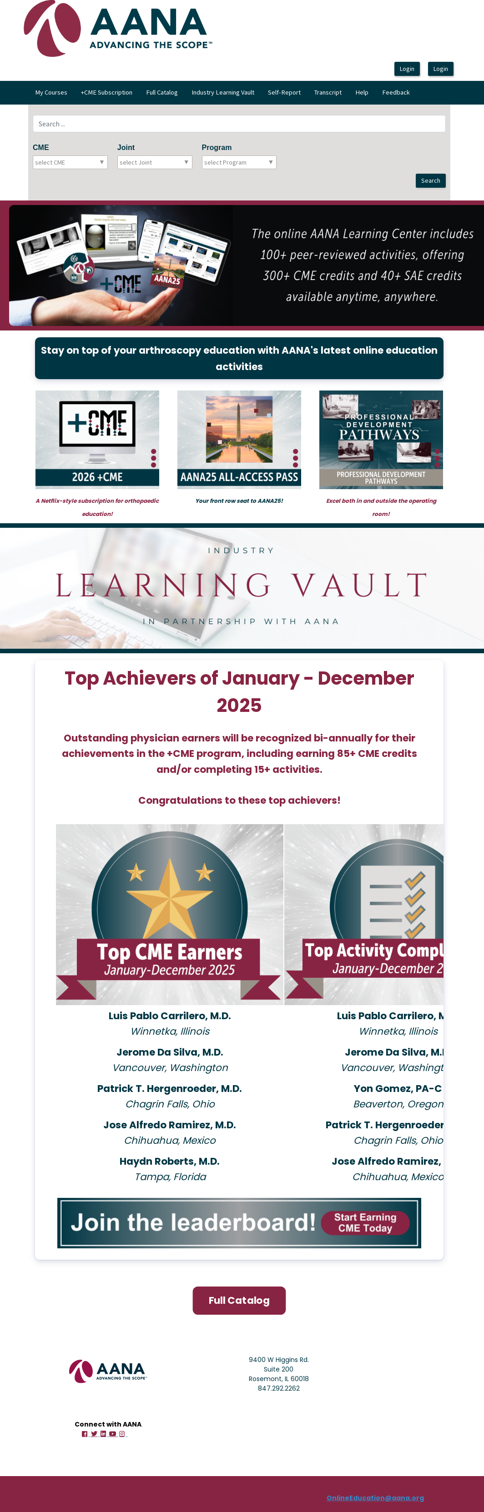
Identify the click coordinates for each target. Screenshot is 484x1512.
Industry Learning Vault (223, 92)
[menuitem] (51, 93)
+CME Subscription (106, 92)
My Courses (51, 92)
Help (361, 92)
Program (217, 147)
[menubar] (222, 93)
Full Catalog (162, 92)
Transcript (328, 92)
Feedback (396, 92)
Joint (126, 147)
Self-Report (284, 92)
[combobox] (75, 162)
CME (41, 147)
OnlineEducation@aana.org (375, 1497)
